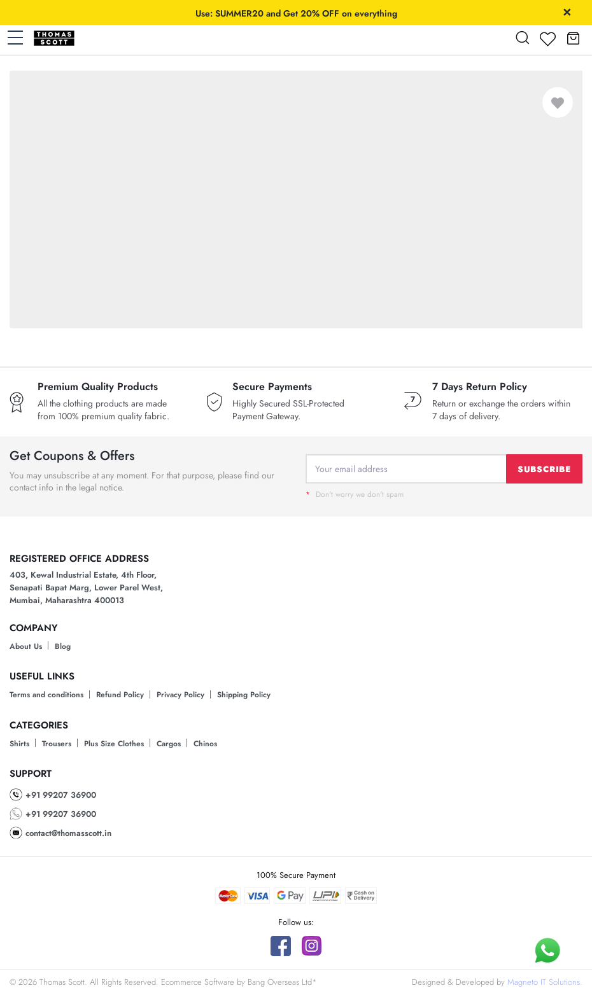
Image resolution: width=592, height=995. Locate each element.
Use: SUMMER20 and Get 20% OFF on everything (296, 13)
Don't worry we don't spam (355, 494)
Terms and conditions (46, 694)
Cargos (169, 743)
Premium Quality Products (98, 387)
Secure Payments (272, 387)
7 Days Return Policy (479, 387)
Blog (63, 646)
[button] (573, 37)
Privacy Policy (180, 694)
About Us (26, 646)
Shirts (19, 743)
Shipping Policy (244, 694)
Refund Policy (120, 694)
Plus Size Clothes (114, 743)
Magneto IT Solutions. (544, 982)
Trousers (56, 743)
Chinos (205, 743)
